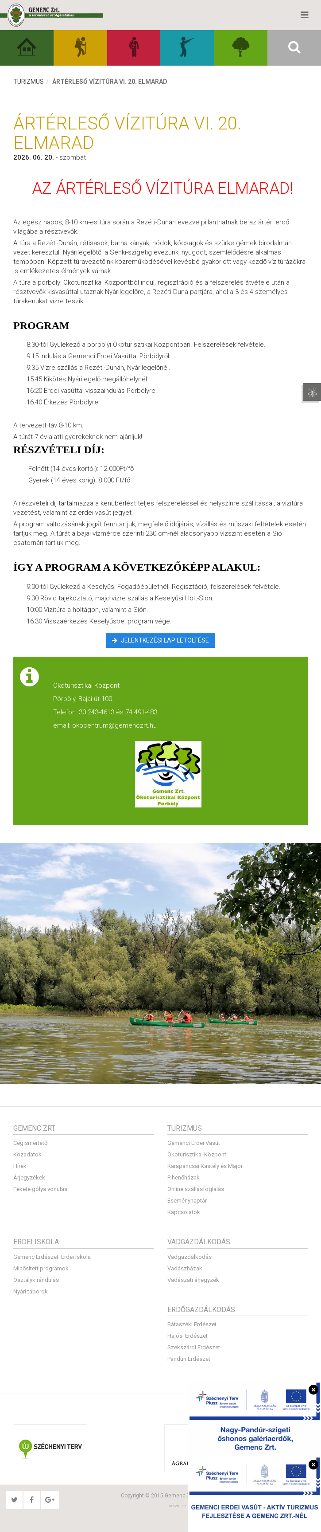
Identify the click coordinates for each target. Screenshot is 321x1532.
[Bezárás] (313, 1390)
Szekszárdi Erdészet (193, 1347)
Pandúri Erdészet (188, 1359)
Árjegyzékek (29, 1177)
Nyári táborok (30, 1291)
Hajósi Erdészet (187, 1335)
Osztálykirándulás (36, 1280)
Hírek (20, 1166)
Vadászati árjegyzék (193, 1280)
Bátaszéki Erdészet (192, 1324)
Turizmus (28, 81)
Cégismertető (30, 1143)
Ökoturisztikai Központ (196, 1154)
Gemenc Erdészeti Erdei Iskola (52, 1257)
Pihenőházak (183, 1177)
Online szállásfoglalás (195, 1189)
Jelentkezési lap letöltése (160, 640)
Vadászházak (184, 1268)
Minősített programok (41, 1268)
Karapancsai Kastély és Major (205, 1166)
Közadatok (27, 1154)
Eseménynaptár (187, 1200)
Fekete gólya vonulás (40, 1189)
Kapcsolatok (183, 1212)
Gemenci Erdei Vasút (193, 1143)
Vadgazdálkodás (189, 1257)
